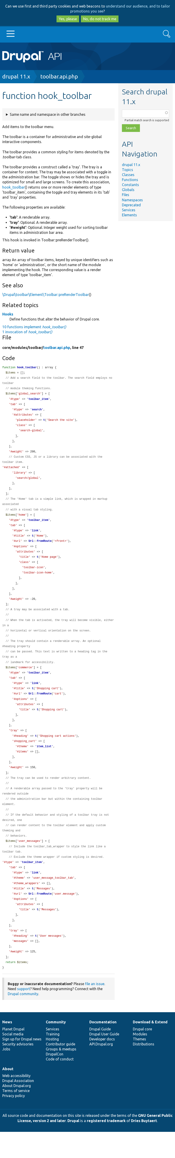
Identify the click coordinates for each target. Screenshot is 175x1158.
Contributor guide (60, 1070)
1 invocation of (27, 332)
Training (52, 1060)
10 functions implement (34, 327)
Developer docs (102, 1065)
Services (128, 210)
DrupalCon (54, 1080)
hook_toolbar (13, 187)
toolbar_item (38, 401)
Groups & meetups (61, 1075)
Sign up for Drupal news (21, 1065)
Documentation (102, 1048)
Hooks (7, 314)
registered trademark (106, 1147)
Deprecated (131, 205)
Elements (129, 215)
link (35, 538)
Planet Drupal (13, 1055)
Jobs (6, 1075)
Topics (127, 170)
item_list (44, 763)
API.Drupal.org (101, 1070)
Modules (140, 1060)
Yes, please (68, 19)
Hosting (52, 1065)
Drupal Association (18, 1107)
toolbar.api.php (59, 76)
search (37, 412)
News (7, 1048)
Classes (128, 175)
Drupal (73, 1147)
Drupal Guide (100, 1055)
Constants (130, 185)
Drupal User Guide (104, 1060)
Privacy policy (13, 1122)
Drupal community (23, 1020)
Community (56, 1048)
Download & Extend (150, 1048)
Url (30, 549)
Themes (139, 1065)
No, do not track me (99, 19)
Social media (12, 1060)
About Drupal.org (16, 1112)
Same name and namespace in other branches (47, 114)
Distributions (143, 1070)
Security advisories (17, 1070)
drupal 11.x (16, 76)
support (23, 1015)
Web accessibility (16, 1102)
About (7, 1095)
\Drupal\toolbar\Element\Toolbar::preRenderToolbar (45, 295)
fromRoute (44, 549)
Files (125, 195)
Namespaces (132, 200)
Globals (128, 190)
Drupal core (142, 1055)
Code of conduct (60, 1085)
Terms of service (16, 1117)
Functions (130, 180)
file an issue (94, 1010)
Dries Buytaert (144, 1147)
